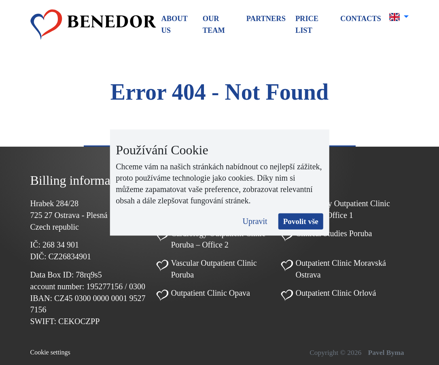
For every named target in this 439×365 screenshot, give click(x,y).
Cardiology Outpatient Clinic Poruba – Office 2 (218, 239)
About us (174, 24)
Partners (266, 19)
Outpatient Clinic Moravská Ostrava (340, 268)
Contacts (360, 19)
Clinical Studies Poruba (333, 233)
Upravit (255, 220)
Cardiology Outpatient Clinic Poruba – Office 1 (342, 209)
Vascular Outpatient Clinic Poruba (214, 268)
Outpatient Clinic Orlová (335, 292)
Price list (306, 24)
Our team (214, 24)
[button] (399, 17)
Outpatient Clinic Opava (210, 292)
